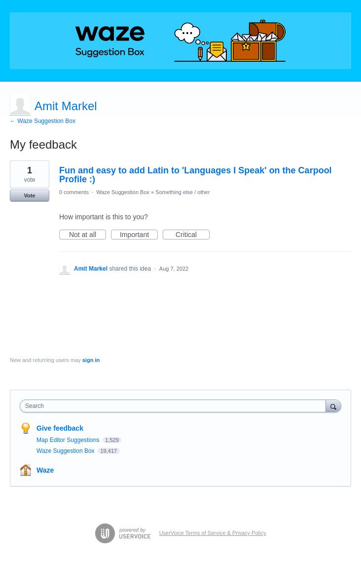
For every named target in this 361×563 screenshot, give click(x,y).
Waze (45, 470)
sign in (91, 360)
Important (139, 235)
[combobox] (175, 405)
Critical (193, 235)
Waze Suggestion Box (122, 192)
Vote (29, 196)
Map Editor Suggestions (68, 440)
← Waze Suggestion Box (42, 121)
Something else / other (182, 192)
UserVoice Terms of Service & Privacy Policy (212, 533)
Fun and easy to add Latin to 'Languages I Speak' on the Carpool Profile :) (195, 174)
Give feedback (59, 428)
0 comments (74, 192)
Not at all (87, 235)
